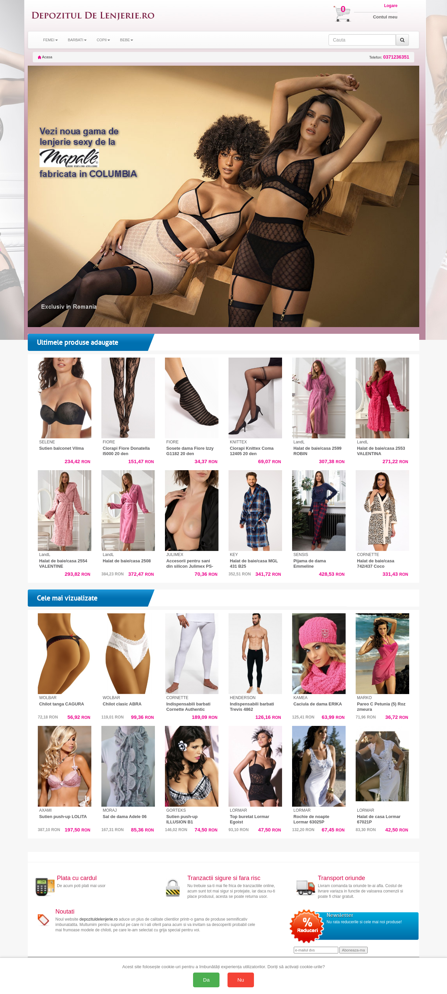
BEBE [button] (126, 40)
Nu (241, 980)
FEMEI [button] (50, 40)
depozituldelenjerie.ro (99, 919)
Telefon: (389, 57)
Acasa (45, 57)
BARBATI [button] (77, 40)
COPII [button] (103, 40)
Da (206, 980)
